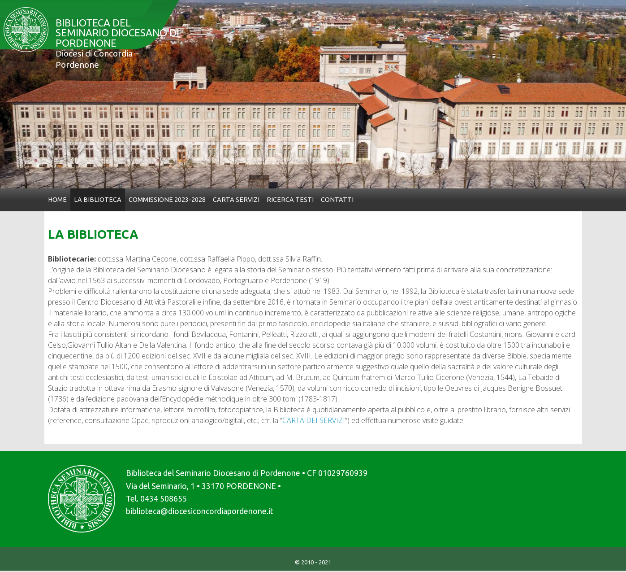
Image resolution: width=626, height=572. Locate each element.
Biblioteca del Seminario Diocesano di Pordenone (115, 46)
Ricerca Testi (290, 199)
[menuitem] (57, 199)
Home (57, 199)
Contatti (337, 199)
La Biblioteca (97, 199)
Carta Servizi (236, 199)
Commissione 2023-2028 (167, 199)
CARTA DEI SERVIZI (313, 420)
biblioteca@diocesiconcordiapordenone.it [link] (199, 511)
